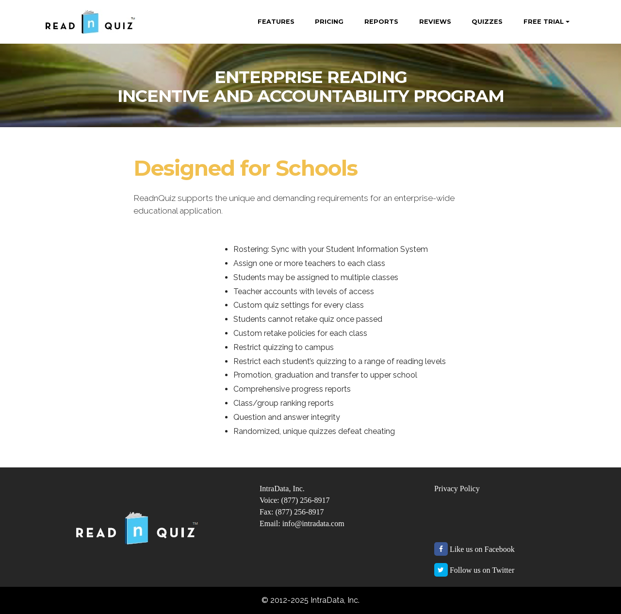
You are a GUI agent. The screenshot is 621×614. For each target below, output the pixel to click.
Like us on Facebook (482, 549)
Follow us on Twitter (482, 570)
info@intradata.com (313, 523)
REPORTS (381, 21)
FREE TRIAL (543, 21)
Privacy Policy (457, 488)
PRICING (329, 21)
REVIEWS (435, 21)
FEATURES (276, 21)
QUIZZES (487, 21)
